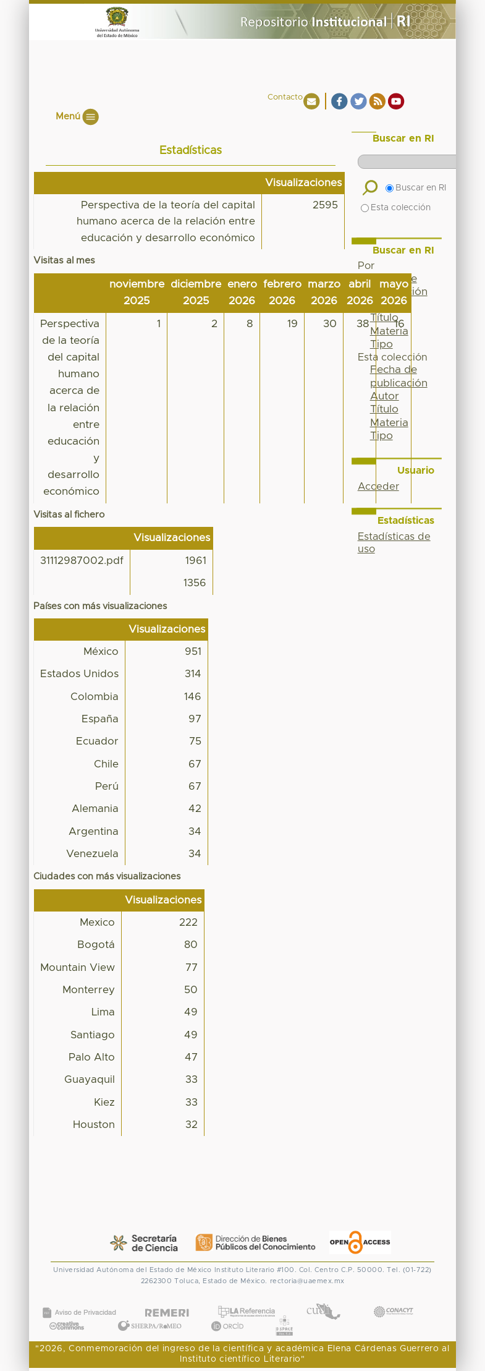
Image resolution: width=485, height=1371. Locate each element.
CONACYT (393, 1299)
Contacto (285, 97)
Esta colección (396, 207)
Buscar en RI (416, 188)
